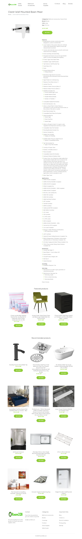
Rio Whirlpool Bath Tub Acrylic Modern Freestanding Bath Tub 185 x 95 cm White (64, 367)
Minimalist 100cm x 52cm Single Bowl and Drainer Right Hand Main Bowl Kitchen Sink (41, 454)
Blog (64, 4)
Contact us (61, 518)
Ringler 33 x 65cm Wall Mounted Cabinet (63, 493)
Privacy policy (62, 523)
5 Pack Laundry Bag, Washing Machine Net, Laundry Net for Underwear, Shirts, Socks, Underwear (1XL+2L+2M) (18, 318)
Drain (65, 19)
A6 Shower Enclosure (18, 452)
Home (9, 15)
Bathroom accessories (54, 19)
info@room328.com (30, 520)
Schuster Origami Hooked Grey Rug (41, 492)
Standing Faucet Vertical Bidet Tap (18, 365)
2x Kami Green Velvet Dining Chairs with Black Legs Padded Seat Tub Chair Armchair (41, 318)
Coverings (44, 521)
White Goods (20, 5)
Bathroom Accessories (31, 5)
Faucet (62, 19)
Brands (70, 4)
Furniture (57, 4)
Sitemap (61, 526)
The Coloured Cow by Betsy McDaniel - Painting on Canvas (18, 493)
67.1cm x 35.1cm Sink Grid (63, 452)
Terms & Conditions (64, 521)
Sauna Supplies (45, 5)
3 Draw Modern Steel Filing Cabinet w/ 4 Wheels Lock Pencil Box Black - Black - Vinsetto (63, 318)
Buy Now (47, 33)
